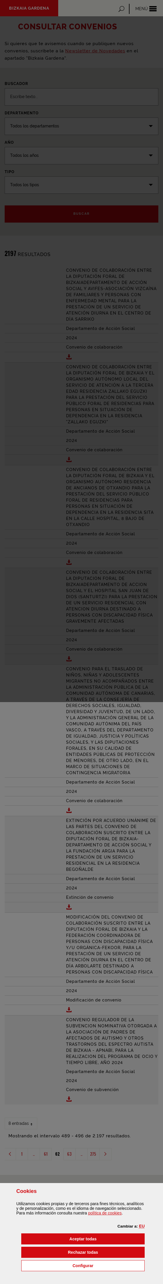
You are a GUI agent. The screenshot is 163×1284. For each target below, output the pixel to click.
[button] (142, 1226)
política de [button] (105, 1213)
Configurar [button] (108, 1265)
